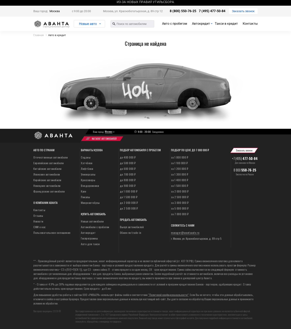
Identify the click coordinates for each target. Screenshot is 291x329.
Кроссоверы (88, 180)
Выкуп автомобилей (132, 227)
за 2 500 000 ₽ (180, 197)
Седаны (86, 157)
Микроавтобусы (90, 202)
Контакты (250, 24)
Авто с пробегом (174, 24)
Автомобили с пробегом (95, 227)
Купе (83, 191)
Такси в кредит (226, 24)
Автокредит (201, 24)
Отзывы (38, 215)
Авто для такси (90, 244)
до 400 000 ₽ (128, 157)
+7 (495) (245, 158)
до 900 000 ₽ (128, 185)
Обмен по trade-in (130, 232)
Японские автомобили (46, 174)
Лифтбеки (87, 168)
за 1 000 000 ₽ (179, 157)
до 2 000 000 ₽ (129, 202)
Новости (38, 221)
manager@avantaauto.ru (185, 232)
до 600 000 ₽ (128, 168)
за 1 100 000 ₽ (179, 163)
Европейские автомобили (48, 163)
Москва (55, 11)
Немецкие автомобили (47, 185)
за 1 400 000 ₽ (179, 180)
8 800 (245, 170)
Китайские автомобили (47, 168)
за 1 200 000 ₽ (179, 168)
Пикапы (85, 197)
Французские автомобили (49, 191)
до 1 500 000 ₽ (129, 197)
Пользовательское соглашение (52, 232)
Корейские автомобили (47, 180)
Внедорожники (90, 185)
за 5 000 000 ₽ (180, 208)
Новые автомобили (92, 221)
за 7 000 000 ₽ (180, 214)
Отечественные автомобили (50, 157)
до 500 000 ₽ (128, 163)
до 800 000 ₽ (128, 180)
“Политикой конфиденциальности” (168, 295)
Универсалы (88, 174)
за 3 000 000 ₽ (180, 202)
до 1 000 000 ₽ (129, 191)
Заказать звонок (243, 11)
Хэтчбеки (86, 163)
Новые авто (88, 24)
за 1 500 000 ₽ (179, 185)
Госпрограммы (89, 238)
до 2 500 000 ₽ (129, 208)
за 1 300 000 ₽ (179, 174)
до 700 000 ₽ (128, 174)
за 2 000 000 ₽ (180, 191)
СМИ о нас (39, 227)
